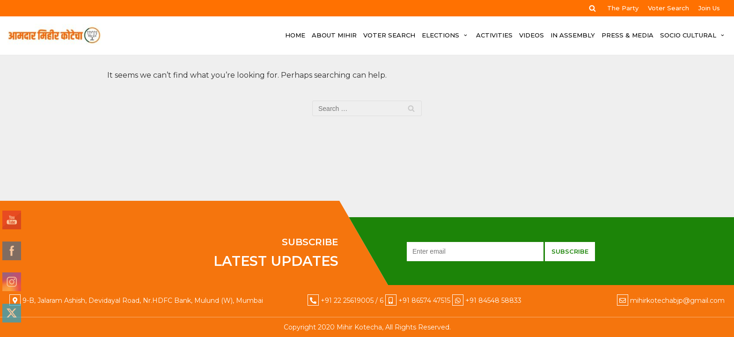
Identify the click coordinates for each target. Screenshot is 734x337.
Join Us (709, 8)
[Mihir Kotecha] (54, 35)
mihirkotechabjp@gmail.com (677, 300)
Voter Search (668, 8)
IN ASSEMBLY (572, 35)
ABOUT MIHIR (334, 35)
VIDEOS (531, 35)
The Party (623, 8)
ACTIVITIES (494, 35)
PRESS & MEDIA (627, 35)
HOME (295, 35)
